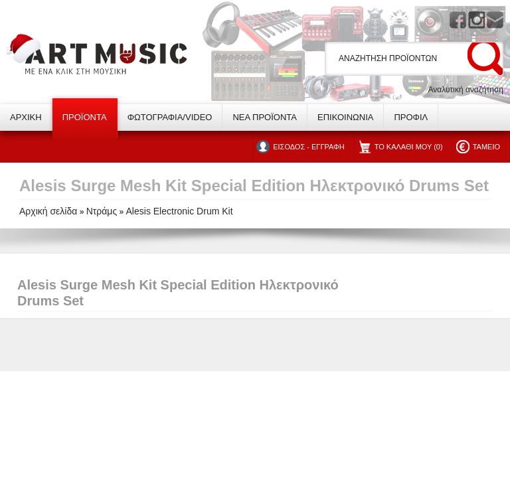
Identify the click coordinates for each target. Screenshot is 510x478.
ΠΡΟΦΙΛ (411, 117)
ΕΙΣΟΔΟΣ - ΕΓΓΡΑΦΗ (308, 147)
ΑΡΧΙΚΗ (26, 117)
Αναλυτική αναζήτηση (465, 89)
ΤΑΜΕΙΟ (486, 147)
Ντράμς (102, 211)
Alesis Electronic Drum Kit (179, 211)
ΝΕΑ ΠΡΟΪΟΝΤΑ (264, 117)
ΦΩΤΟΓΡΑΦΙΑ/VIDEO (170, 117)
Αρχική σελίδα (48, 211)
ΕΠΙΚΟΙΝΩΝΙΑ (345, 117)
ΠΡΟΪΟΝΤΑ (84, 117)
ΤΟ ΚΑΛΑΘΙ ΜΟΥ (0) (409, 147)
